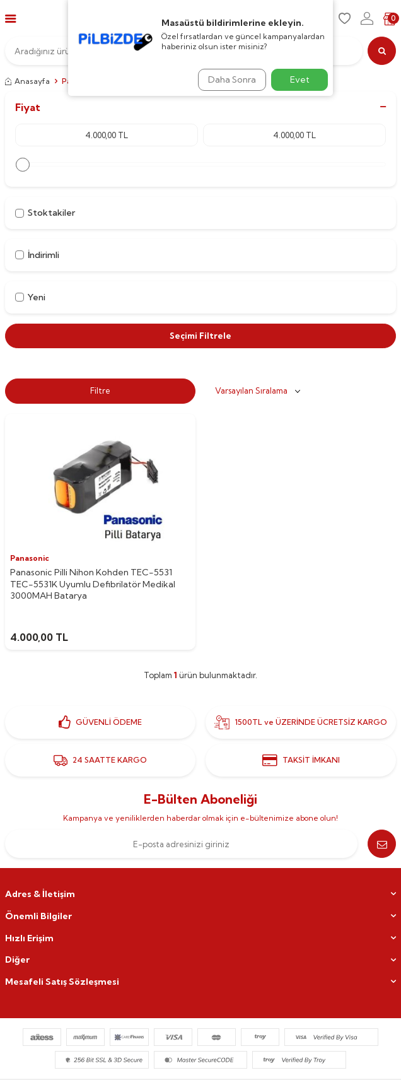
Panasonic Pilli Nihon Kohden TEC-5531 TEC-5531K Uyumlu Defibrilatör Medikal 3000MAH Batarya (92, 584)
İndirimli (37, 255)
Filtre (100, 390)
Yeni (30, 297)
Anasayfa (27, 81)
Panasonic (29, 558)
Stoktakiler (45, 212)
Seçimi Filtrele (200, 336)
